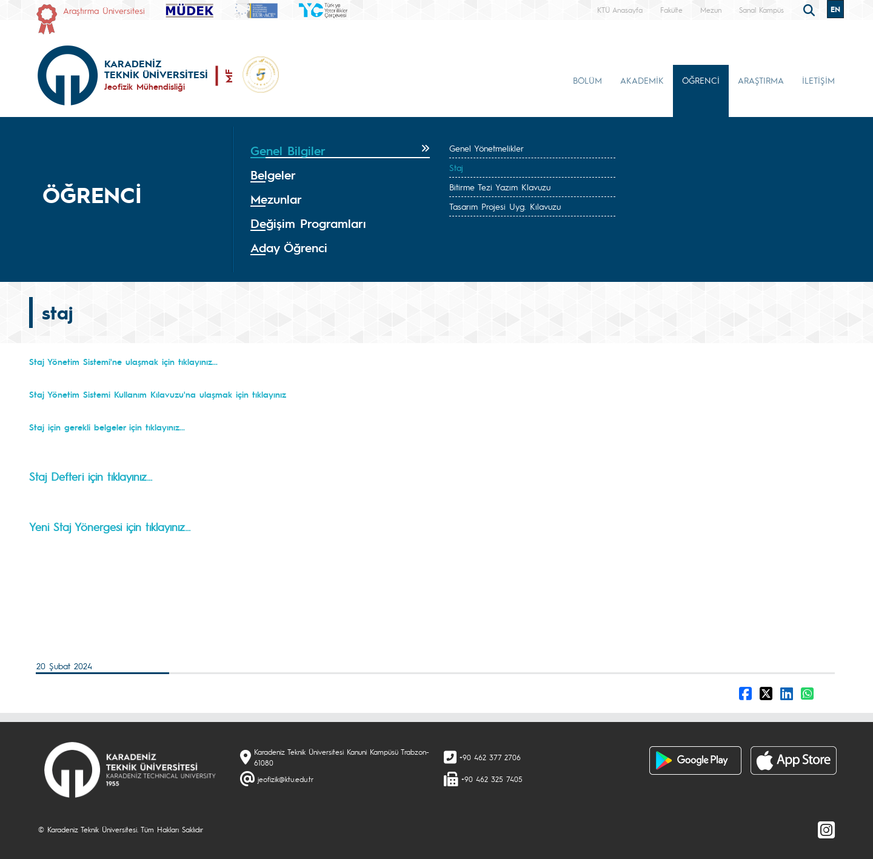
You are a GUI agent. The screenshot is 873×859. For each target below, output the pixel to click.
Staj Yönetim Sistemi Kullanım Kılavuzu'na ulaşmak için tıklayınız (157, 394)
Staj (456, 167)
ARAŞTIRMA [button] (761, 80)
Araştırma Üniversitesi (104, 10)
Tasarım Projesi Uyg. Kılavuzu (505, 206)
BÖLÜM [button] (587, 80)
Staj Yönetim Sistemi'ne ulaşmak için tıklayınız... (123, 361)
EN (835, 9)
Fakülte (671, 10)
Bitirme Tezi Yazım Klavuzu (499, 186)
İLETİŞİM (818, 80)
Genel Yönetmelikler (486, 147)
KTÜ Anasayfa (620, 10)
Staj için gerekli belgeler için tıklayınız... (107, 426)
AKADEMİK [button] (642, 80)
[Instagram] (826, 829)
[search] (810, 9)
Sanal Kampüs (761, 10)
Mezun (710, 10)
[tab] (340, 151)
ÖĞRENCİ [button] (701, 80)
